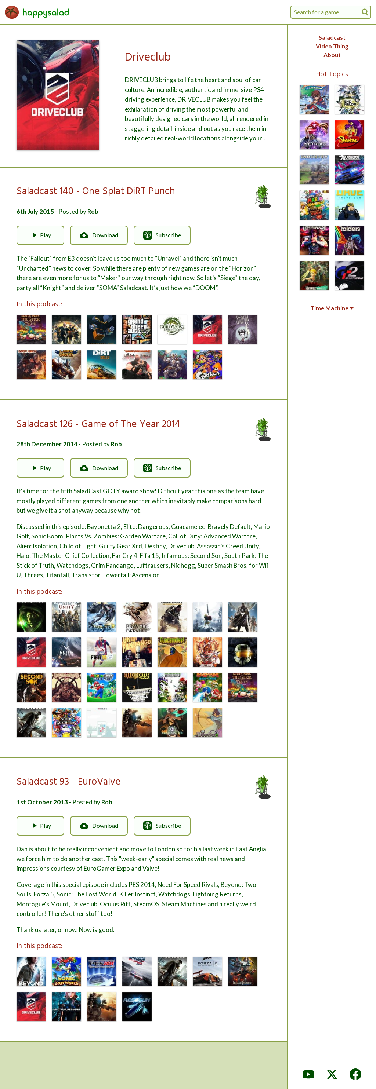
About (332, 54)
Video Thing (332, 46)
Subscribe (162, 235)
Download (99, 235)
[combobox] (330, 12)
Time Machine (332, 308)
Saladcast (332, 37)
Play (40, 235)
